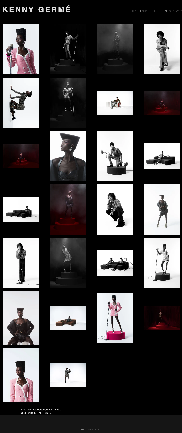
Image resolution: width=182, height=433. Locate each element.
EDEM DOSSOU (43, 412)
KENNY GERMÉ (37, 9)
